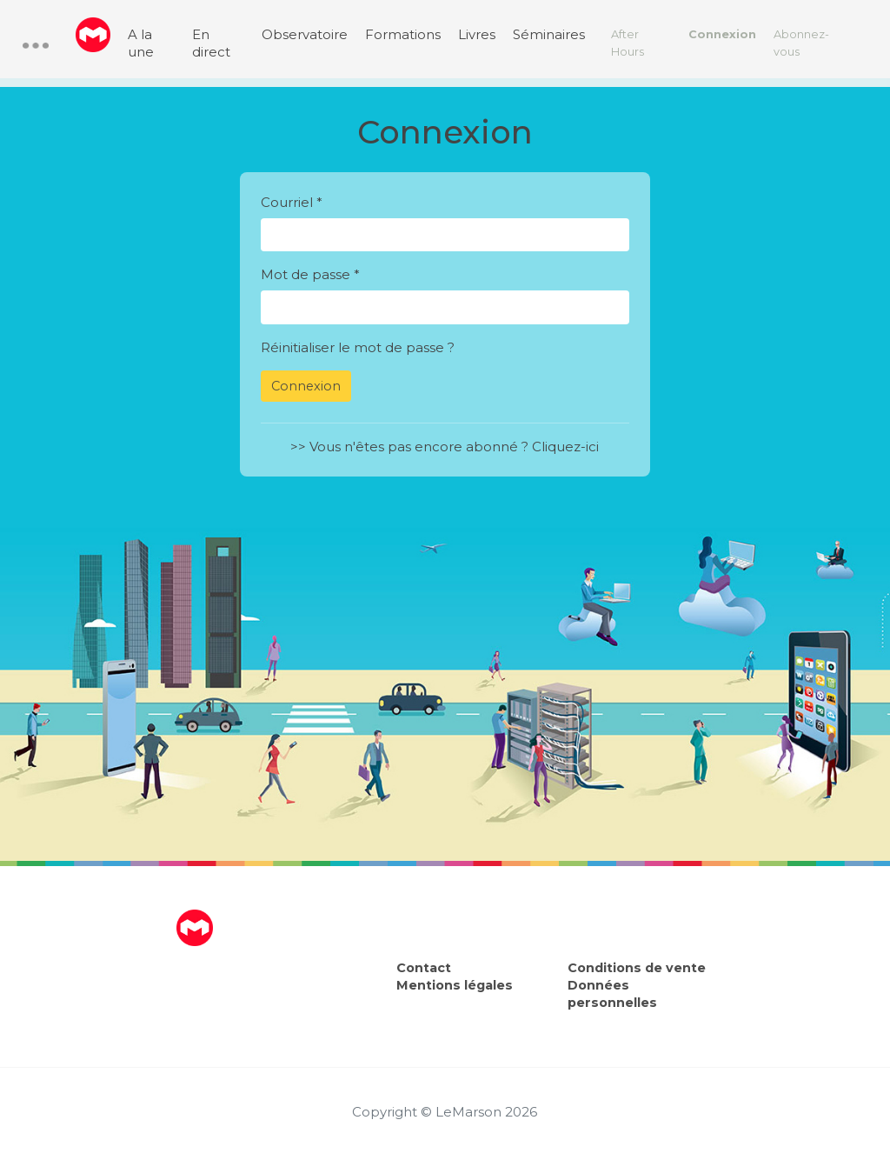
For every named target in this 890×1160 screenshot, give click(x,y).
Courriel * (291, 202)
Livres (476, 34)
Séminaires (549, 34)
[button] (36, 46)
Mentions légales (454, 985)
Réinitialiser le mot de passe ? (358, 347)
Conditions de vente (637, 968)
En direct (211, 43)
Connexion (722, 34)
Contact (423, 968)
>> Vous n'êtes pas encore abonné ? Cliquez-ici (444, 446)
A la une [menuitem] (141, 43)
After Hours (627, 43)
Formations (403, 34)
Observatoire (305, 34)
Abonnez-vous (801, 43)
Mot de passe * (310, 274)
